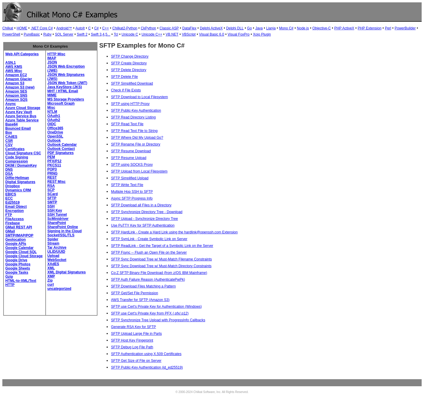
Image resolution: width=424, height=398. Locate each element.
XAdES (53, 264)
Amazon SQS (16, 100)
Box (8, 133)
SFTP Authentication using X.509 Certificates (146, 354)
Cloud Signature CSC (23, 153)
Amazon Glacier (18, 79)
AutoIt (80, 28)
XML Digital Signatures (66, 272)
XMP (51, 276)
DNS (9, 170)
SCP (51, 190)
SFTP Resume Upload (128, 158)
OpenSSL (55, 136)
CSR (9, 141)
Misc (51, 108)
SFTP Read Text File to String (134, 131)
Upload (53, 256)
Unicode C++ (152, 34)
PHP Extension (370, 28)
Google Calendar (19, 248)
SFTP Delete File (124, 77)
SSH (51, 206)
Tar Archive (57, 247)
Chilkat (7, 28)
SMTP (52, 202)
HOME (21, 28)
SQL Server (64, 34)
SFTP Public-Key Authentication (136, 110)
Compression (16, 161)
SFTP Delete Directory (128, 70)
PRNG (52, 173)
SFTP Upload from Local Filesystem (139, 171)
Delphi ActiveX (211, 28)
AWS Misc (13, 71)
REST (52, 177)
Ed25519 (12, 202)
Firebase (12, 223)
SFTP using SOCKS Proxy (132, 165)
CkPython (148, 28)
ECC (9, 198)
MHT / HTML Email (62, 91)
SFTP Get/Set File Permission (134, 293)
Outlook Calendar (62, 145)
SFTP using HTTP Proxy (130, 104)
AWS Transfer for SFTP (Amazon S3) (140, 300)
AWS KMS (13, 67)
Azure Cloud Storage (22, 108)
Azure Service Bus (20, 116)
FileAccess (14, 219)
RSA (51, 186)
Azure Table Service (22, 120)
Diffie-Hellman (17, 178)
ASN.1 (10, 63)
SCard (52, 194)
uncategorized (59, 289)
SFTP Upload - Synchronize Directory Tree (144, 219)
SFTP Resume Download (131, 151)
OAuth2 (53, 120)
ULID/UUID (56, 252)
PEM (51, 157)
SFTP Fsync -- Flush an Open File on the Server (149, 252)
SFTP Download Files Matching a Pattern (143, 286)
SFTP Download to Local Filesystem (139, 97)
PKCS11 (54, 165)
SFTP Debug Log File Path (132, 347)
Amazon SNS (16, 95)
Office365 (55, 128)
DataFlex (189, 28)
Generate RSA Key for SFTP (133, 327)
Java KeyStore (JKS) (64, 87)
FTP (8, 215)
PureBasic (32, 34)
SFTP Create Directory (129, 63)
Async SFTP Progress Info (132, 198)
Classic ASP (169, 28)
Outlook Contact (61, 149)
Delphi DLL (235, 28)
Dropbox (12, 186)
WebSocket (56, 260)
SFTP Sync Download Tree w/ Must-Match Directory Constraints (161, 266)
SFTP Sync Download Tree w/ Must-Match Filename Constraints (161, 259)
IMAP (51, 58)
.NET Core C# (42, 28)
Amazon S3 (14, 83)
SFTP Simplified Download (132, 83)
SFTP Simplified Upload (129, 178)
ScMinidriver (58, 219)
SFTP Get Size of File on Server (136, 361)
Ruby (47, 34)
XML (51, 268)
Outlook (54, 140)
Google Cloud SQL (21, 252)
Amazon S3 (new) (19, 87)
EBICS (10, 194)
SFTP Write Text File (127, 185)
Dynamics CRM (18, 190)
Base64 (11, 124)
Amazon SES (16, 91)
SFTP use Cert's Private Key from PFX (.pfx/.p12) (149, 313)
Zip (50, 280)
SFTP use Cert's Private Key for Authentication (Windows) (156, 307)
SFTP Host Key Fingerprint (132, 340)
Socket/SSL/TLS (60, 235)
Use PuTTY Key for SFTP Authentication (143, 225)
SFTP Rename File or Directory (135, 144)
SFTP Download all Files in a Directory (141, 205)
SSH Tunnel (57, 215)
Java (259, 28)
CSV (9, 145)
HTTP (9, 285)
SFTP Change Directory (129, 56)
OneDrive (55, 132)
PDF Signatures (60, 153)
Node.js (303, 28)
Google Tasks (16, 272)
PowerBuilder (405, 28)
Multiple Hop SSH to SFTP (132, 192)
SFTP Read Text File (127, 124)
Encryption (14, 211)
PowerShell (11, 34)
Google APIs (15, 244)
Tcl (116, 34)
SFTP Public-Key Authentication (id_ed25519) (147, 367)
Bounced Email (18, 128)
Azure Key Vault (18, 112)
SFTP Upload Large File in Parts (136, 334)
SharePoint (56, 223)
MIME (52, 95)
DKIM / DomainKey (21, 165)
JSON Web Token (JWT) (67, 83)
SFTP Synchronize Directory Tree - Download (147, 212)
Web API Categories (22, 54)
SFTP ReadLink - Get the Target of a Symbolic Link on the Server (162, 246)
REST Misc (56, 182)
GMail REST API (18, 227)
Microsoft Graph (61, 103)
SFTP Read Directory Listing (133, 117)
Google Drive (16, 260)
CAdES (11, 137)
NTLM (52, 112)
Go (249, 28)
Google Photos (17, 264)
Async (10, 104)
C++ (105, 28)
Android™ (64, 28)
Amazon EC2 (16, 75)
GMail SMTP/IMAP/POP (19, 233)
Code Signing (16, 157)
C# (96, 28)
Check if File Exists (126, 90)
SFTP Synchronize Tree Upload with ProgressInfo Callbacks (158, 320)
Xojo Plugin (262, 34)
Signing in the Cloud (64, 231)
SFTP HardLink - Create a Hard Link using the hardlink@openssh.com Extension (174, 232)
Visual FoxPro (238, 34)
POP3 (52, 169)
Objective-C (321, 28)
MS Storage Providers (65, 99)
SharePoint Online (62, 227)
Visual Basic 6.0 (211, 34)
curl (50, 284)
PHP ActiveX (344, 28)
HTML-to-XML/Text (20, 281)
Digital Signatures (20, 182)
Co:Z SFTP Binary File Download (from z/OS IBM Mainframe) (159, 273)
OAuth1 (53, 116)
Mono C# (286, 28)
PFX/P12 (54, 161)
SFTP (52, 198)
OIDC (51, 124)
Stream (53, 243)
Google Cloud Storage (24, 256)
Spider (52, 239)
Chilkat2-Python (125, 28)
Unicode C (130, 34)
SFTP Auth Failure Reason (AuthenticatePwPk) (148, 279)
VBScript (189, 34)
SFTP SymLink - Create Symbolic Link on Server (149, 239)
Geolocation (15, 240)
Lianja (271, 28)
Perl (388, 28)
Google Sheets (17, 268)
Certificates (14, 149)
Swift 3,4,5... (100, 34)
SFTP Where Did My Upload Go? (137, 138)
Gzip (9, 277)
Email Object (16, 207)
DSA (9, 174)
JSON (52, 62)
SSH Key (54, 210)
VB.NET (172, 34)
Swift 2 (82, 34)
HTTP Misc (56, 54)
